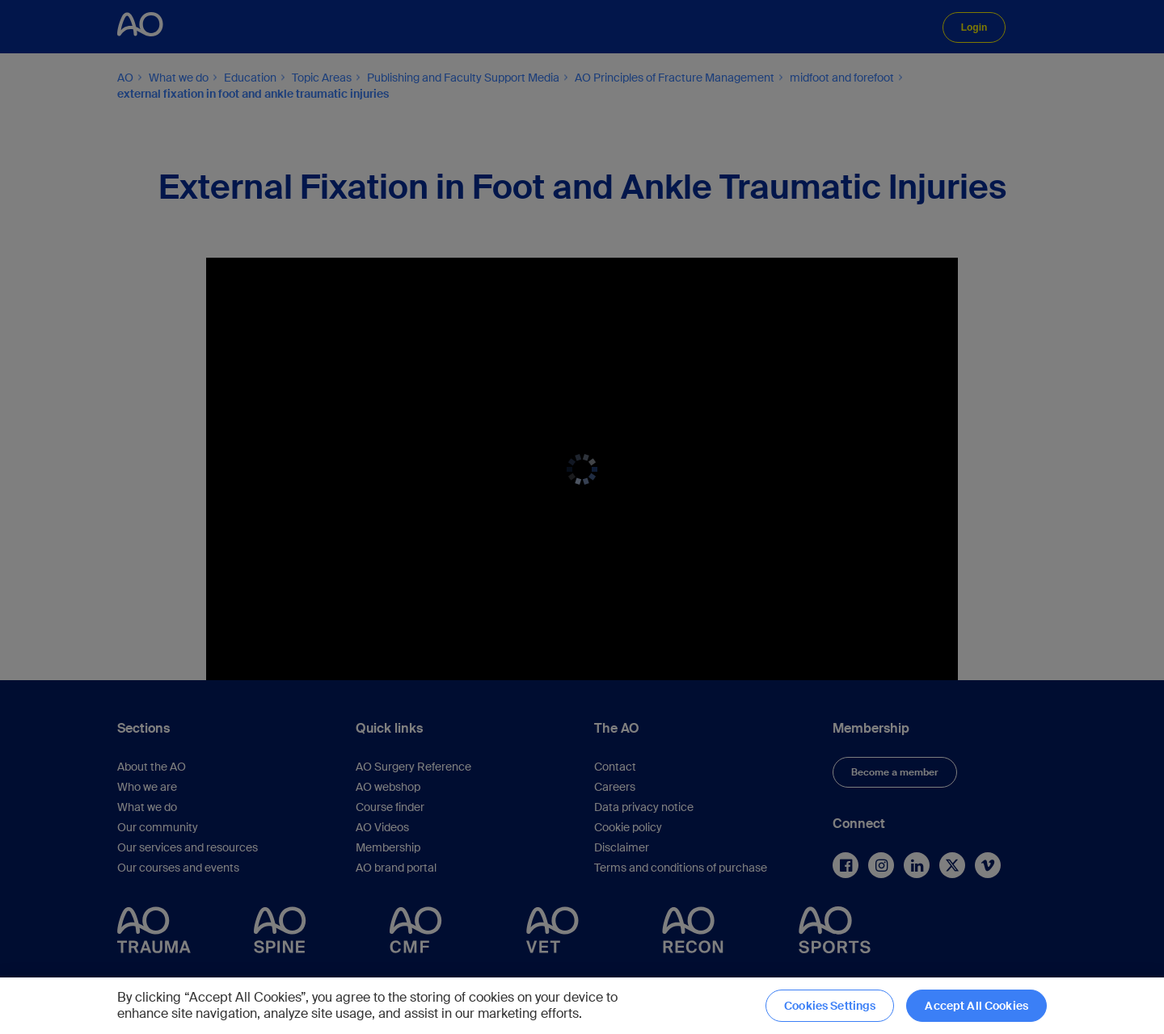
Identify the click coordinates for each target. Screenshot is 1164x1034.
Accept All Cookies (976, 1005)
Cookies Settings (829, 1005)
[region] (582, 1005)
